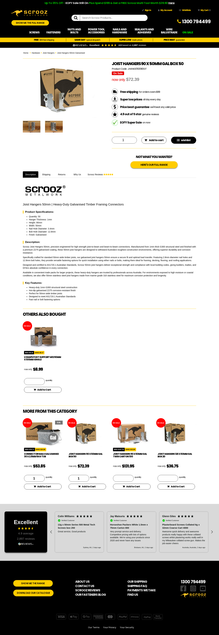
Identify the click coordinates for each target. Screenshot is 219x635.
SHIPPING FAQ (137, 586)
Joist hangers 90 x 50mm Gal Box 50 (86, 455)
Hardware (36, 53)
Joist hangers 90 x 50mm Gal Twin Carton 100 (130, 455)
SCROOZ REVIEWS (87, 590)
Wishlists (185, 10)
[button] (51, 532)
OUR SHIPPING (137, 581)
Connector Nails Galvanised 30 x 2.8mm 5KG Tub (41, 455)
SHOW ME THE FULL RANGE (30, 22)
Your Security (127, 627)
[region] (131, 531)
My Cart (203, 10)
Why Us (77, 174)
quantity (48, 380)
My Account (165, 10)
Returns (62, 174)
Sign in (146, 10)
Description (30, 174)
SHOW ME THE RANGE (33, 583)
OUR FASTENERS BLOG (90, 595)
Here (171, 3)
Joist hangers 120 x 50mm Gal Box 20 (175, 455)
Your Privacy (109, 627)
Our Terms (93, 627)
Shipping (46, 174)
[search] (77, 18)
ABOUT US (82, 581)
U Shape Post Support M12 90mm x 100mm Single (42, 358)
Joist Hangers (48, 53)
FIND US (132, 595)
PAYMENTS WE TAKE (141, 590)
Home (25, 53)
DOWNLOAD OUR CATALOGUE (33, 592)
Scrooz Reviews (100, 174)
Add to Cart (42, 389)
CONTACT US (84, 586)
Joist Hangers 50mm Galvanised (71, 53)
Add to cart (153, 140)
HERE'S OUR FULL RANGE (154, 165)
